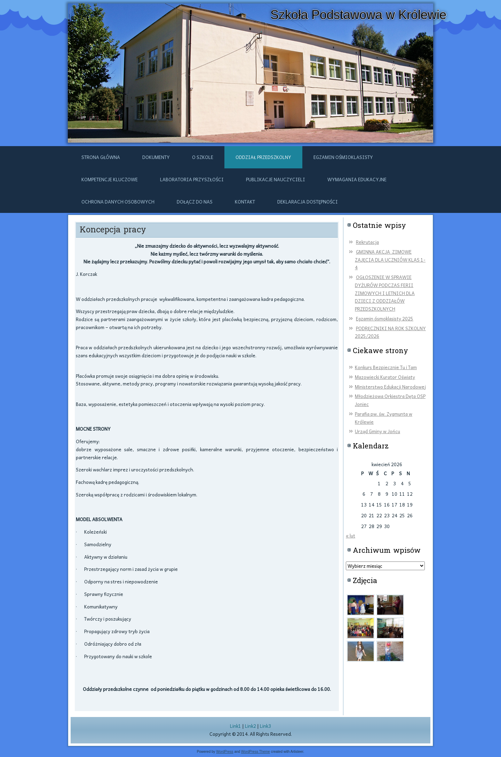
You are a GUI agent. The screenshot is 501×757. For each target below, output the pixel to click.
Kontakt (245, 201)
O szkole (202, 157)
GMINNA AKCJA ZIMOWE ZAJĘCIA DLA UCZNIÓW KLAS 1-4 (390, 259)
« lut (350, 535)
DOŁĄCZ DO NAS (195, 201)
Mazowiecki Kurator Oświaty (385, 377)
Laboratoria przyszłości (192, 179)
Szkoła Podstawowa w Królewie (358, 15)
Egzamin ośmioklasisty (343, 157)
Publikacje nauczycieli (275, 179)
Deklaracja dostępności (307, 201)
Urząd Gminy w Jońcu (377, 431)
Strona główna (100, 157)
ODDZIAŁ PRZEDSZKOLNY (263, 157)
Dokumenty (156, 157)
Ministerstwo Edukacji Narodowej (390, 386)
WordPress (224, 752)
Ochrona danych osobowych (117, 201)
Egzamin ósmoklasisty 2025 (384, 318)
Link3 (265, 726)
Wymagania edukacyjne (357, 179)
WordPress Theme (255, 752)
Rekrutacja (367, 242)
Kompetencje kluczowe (109, 179)
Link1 (235, 726)
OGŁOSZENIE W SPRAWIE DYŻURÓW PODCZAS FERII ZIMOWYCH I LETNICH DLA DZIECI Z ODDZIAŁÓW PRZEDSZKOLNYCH (385, 292)
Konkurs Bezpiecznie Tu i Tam (386, 367)
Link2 (250, 726)
